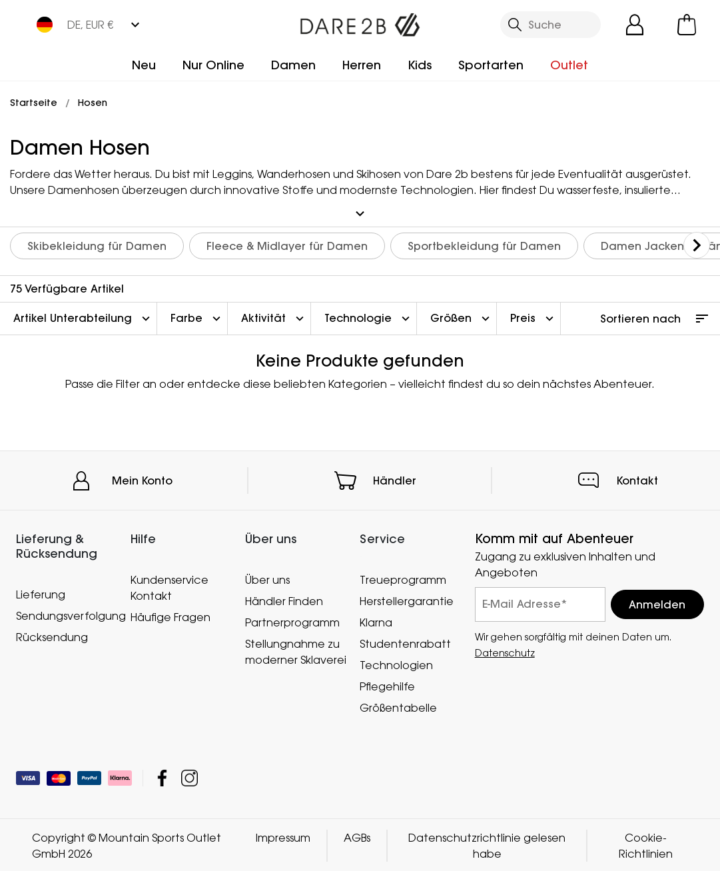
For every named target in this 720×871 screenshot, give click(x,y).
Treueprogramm (403, 578)
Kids (420, 65)
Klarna (376, 621)
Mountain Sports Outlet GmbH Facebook (162, 776)
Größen (461, 317)
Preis (533, 317)
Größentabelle (398, 706)
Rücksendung (52, 635)
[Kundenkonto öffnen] (634, 24)
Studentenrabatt (405, 642)
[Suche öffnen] (550, 24)
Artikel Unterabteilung (83, 317)
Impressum (283, 836)
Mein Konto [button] (142, 479)
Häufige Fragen (170, 615)
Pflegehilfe (387, 685)
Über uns (267, 578)
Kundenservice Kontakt (169, 586)
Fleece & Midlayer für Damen (287, 244)
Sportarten (491, 65)
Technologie (368, 317)
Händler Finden (284, 599)
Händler (394, 479)
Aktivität (274, 317)
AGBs (357, 836)
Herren (361, 65)
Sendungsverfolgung (66, 613)
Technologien (396, 663)
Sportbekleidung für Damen (484, 244)
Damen (293, 65)
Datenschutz (505, 651)
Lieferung (40, 592)
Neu (144, 65)
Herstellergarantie (407, 599)
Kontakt (637, 479)
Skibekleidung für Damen (97, 244)
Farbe (197, 317)
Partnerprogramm (292, 621)
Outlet (569, 65)
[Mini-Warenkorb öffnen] (686, 24)
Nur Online (213, 65)
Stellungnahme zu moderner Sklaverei (295, 650)
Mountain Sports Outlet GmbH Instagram (189, 776)
